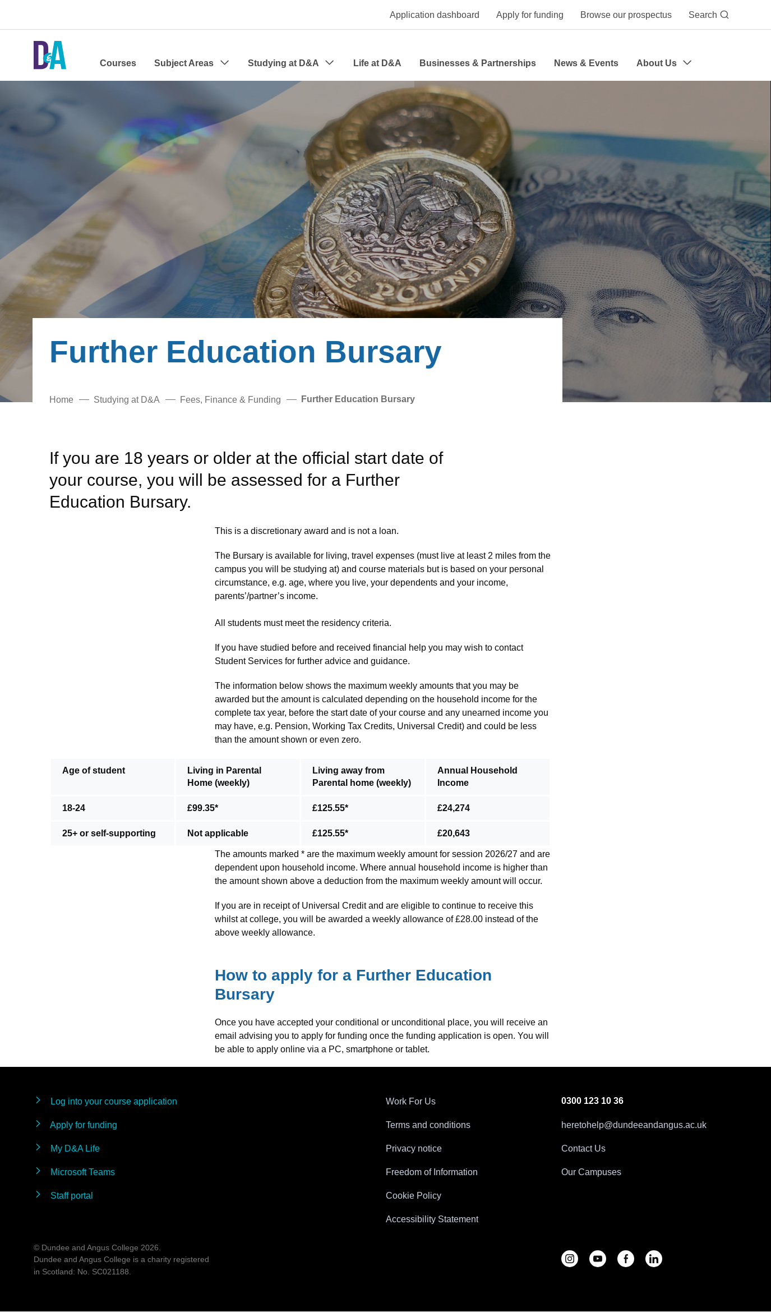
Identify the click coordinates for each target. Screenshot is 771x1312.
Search (709, 15)
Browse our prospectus (626, 15)
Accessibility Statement (432, 1219)
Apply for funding (530, 15)
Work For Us (411, 1101)
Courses (118, 63)
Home (61, 399)
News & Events (586, 63)
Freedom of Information (432, 1172)
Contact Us (583, 1148)
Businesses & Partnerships (477, 63)
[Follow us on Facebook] (625, 1258)
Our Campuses (591, 1172)
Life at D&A (377, 63)
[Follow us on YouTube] (597, 1258)
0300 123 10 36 (592, 1100)
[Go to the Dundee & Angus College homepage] (50, 55)
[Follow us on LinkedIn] (653, 1258)
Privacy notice (414, 1148)
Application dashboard (434, 15)
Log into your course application (105, 1100)
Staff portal (63, 1195)
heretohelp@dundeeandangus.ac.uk (634, 1125)
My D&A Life (67, 1148)
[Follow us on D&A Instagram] (569, 1258)
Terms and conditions (428, 1125)
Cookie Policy (413, 1195)
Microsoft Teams (74, 1171)
